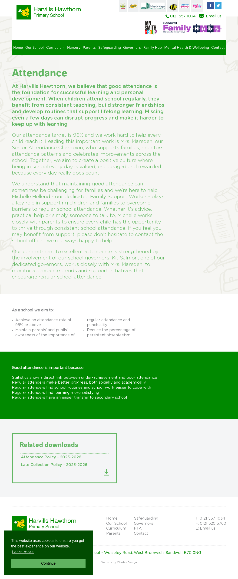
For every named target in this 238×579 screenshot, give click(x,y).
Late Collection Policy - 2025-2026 (54, 465)
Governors (132, 47)
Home (18, 47)
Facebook (210, 5)
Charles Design (127, 562)
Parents (89, 47)
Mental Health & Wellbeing (186, 47)
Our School (34, 47)
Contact (218, 47)
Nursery (73, 47)
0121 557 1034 (183, 16)
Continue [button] (48, 563)
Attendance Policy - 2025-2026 (51, 457)
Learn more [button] (23, 552)
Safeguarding (109, 47)
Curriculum (55, 47)
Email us (213, 16)
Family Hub (152, 47)
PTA (138, 528)
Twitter (218, 5)
